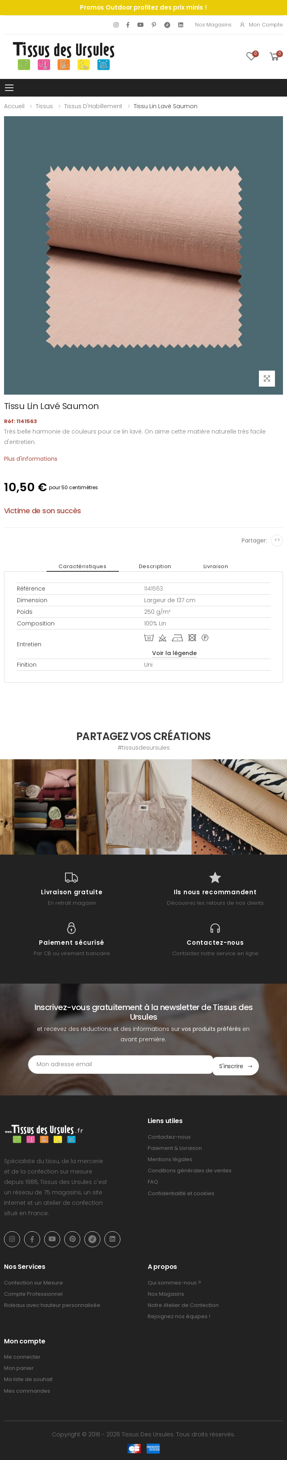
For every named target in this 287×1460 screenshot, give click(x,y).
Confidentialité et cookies (181, 1191)
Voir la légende (174, 653)
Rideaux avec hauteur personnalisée (52, 1303)
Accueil (14, 106)
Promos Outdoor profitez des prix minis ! (143, 7)
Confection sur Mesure (33, 1281)
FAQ (153, 1180)
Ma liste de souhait (28, 1377)
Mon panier (19, 1366)
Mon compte (261, 24)
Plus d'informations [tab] (30, 459)
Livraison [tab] (216, 566)
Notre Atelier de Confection (183, 1303)
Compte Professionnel (33, 1292)
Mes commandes (27, 1389)
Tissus (44, 106)
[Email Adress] (120, 1064)
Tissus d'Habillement (93, 106)
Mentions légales (170, 1158)
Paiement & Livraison (175, 1146)
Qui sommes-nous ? (174, 1281)
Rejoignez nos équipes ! (179, 1315)
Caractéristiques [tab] (82, 566)
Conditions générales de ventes (190, 1169)
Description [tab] (155, 566)
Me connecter (22, 1355)
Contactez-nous (169, 1135)
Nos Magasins (213, 24)
